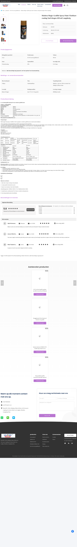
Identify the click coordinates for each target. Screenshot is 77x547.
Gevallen (54, 437)
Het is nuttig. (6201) (60, 223)
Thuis (3, 10)
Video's (29, 4)
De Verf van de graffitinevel (15, 10)
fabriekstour (44, 439)
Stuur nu (47, 415)
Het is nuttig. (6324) (59, 234)
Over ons (34, 4)
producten (7, 10)
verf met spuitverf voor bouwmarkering (12, 255)
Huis (19, 4)
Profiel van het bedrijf (46, 437)
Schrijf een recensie (30, 209)
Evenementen (48, 4)
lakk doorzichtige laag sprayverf (36, 255)
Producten (23, 4)
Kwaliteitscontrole (45, 441)
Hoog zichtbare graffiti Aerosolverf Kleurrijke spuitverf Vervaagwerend (39, 377)
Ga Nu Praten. (57, 5)
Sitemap (43, 444)
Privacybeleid (14, 456)
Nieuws (54, 439)
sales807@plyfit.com (7, 405)
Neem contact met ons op (40, 5)
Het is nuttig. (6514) (59, 244)
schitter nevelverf (25, 255)
